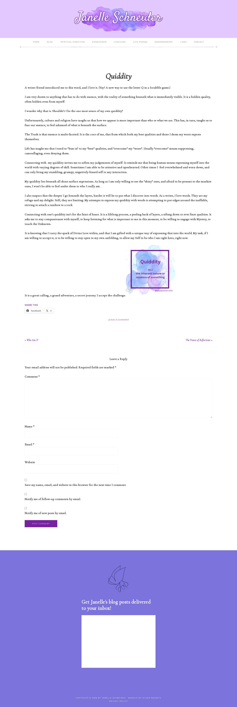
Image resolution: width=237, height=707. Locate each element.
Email (29, 444)
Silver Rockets (152, 698)
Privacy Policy (118, 701)
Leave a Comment (118, 319)
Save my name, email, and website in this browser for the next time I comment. (75, 485)
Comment (32, 376)
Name (29, 426)
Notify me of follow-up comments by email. (53, 499)
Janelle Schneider (119, 18)
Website (30, 462)
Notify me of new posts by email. (45, 513)
